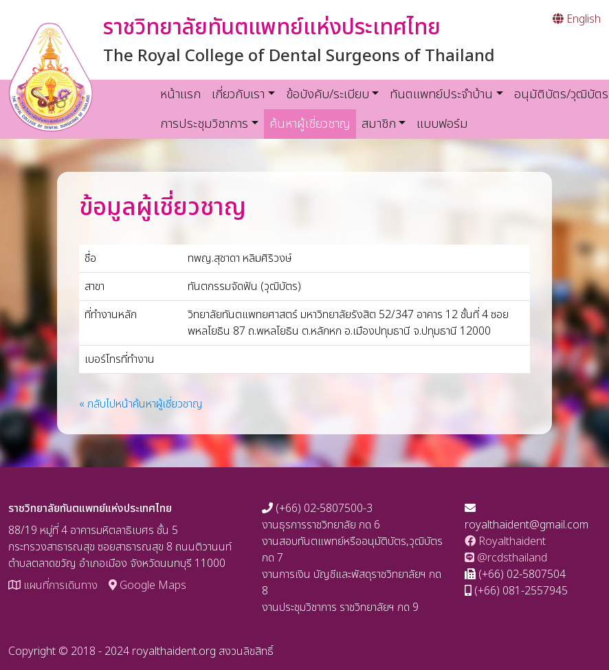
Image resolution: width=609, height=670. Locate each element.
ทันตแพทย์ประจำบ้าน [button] (441, 94)
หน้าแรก (180, 94)
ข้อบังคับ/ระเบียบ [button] (327, 94)
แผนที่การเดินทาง (53, 585)
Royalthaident (505, 541)
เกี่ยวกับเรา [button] (238, 94)
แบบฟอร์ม (442, 124)
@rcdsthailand (506, 558)
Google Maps (147, 585)
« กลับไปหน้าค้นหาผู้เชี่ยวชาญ (141, 404)
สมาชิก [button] (379, 124)
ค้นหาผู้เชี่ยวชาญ (312, 123)
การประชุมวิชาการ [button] (204, 124)
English (577, 19)
